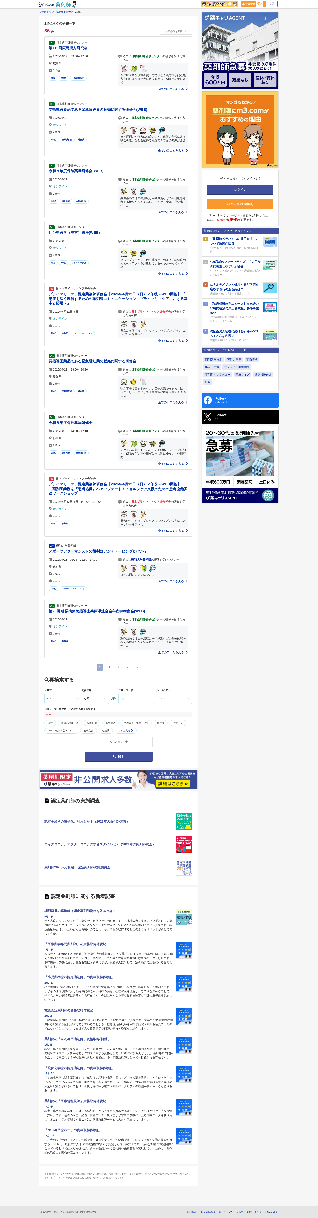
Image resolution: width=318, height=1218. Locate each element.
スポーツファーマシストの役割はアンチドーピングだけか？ (98, 551)
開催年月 (86, 690)
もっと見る (125, 730)
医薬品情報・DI (69, 723)
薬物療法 (110, 723)
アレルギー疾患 (79, 263)
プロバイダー (163, 690)
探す (118, 756)
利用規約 (192, 1212)
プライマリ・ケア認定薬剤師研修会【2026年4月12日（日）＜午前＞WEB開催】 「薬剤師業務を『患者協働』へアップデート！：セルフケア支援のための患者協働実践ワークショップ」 (118, 488)
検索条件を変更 (176, 31)
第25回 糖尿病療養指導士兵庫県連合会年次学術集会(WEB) (97, 611)
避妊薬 (81, 139)
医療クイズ (242, 374)
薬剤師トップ (46, 11)
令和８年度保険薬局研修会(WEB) (76, 171)
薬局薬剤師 (67, 139)
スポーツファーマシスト (73, 589)
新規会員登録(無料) (240, 204)
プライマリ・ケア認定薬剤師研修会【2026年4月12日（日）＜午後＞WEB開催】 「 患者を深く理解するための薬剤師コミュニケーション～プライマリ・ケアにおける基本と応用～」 (119, 298)
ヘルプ (239, 1212)
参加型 (65, 333)
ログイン (273, 4)
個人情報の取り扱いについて (216, 1212)
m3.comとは (272, 1212)
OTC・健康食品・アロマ (61, 730)
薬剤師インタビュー (218, 374)
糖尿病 (65, 641)
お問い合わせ (254, 1212)
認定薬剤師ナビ (64, 11)
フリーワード (125, 690)
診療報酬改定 (263, 374)
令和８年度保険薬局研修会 (70, 423)
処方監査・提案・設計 (136, 723)
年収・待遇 (212, 367)
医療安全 (178, 723)
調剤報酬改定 (213, 359)
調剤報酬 (66, 201)
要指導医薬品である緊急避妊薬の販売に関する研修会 (92, 361)
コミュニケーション (83, 333)
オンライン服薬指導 (237, 367)
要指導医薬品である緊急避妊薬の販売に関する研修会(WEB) (98, 110)
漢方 (53, 78)
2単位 (63, 78)
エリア (48, 690)
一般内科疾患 (78, 78)
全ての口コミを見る (173, 89)
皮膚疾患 (88, 730)
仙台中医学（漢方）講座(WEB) (74, 233)
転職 (208, 382)
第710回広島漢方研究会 (68, 48)
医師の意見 (234, 359)
